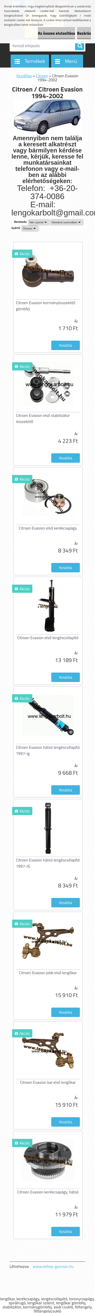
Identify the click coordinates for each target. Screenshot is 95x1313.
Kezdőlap (24, 76)
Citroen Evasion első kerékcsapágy (48, 528)
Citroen (42, 76)
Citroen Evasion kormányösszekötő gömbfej (45, 306)
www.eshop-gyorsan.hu (53, 1266)
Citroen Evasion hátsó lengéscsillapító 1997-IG (48, 863)
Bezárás (84, 33)
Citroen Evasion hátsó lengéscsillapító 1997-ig (48, 750)
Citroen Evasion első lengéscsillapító (47, 638)
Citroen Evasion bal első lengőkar (48, 1082)
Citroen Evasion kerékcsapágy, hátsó (48, 1192)
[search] (79, 46)
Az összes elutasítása (56, 33)
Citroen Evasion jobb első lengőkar (48, 973)
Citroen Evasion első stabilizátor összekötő (43, 418)
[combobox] (39, 222)
